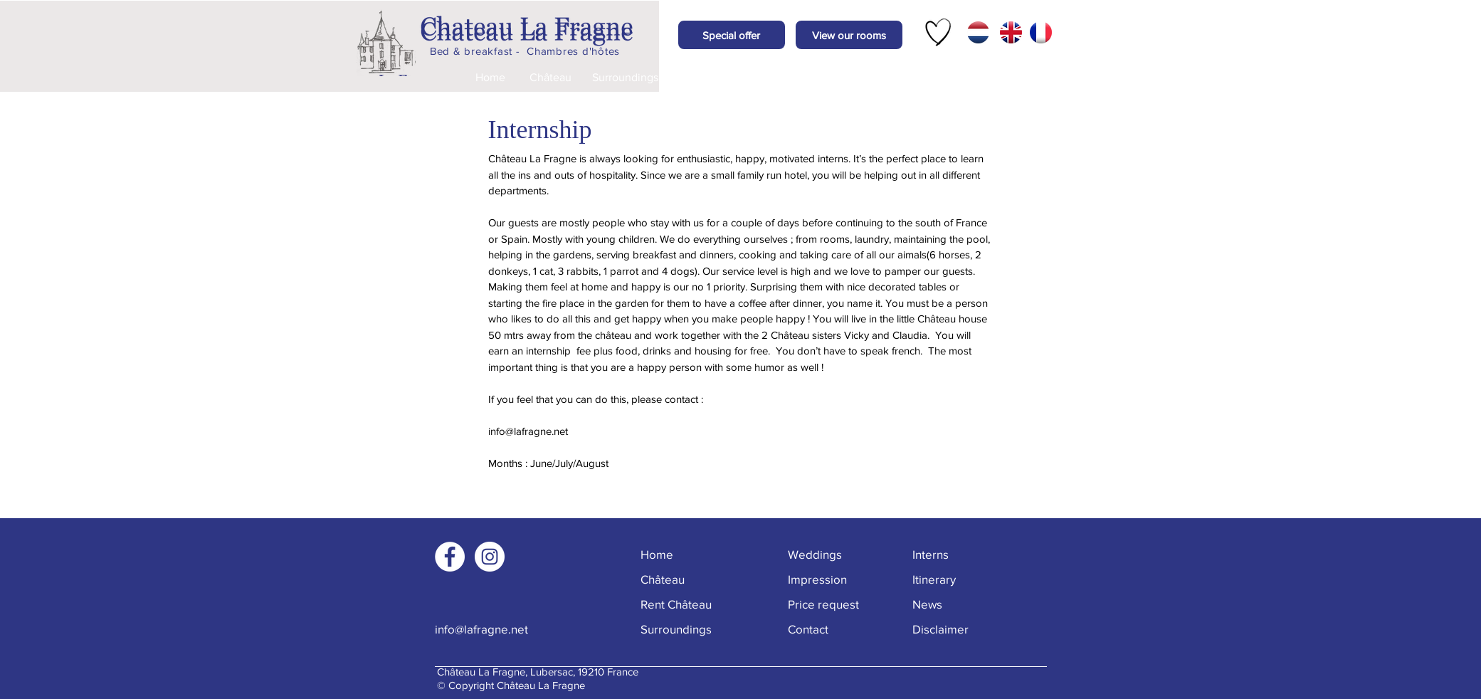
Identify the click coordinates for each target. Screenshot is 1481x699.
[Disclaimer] (966, 628)
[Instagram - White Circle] (490, 557)
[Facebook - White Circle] (450, 557)
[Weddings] (700, 77)
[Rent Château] (691, 604)
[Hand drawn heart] (938, 32)
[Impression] (772, 77)
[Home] (490, 77)
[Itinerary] (966, 579)
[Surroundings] (625, 77)
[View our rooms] (849, 35)
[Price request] (848, 77)
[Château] (551, 77)
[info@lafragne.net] (485, 628)
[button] (731, 35)
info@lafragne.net (528, 431)
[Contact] (923, 77)
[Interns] (962, 554)
